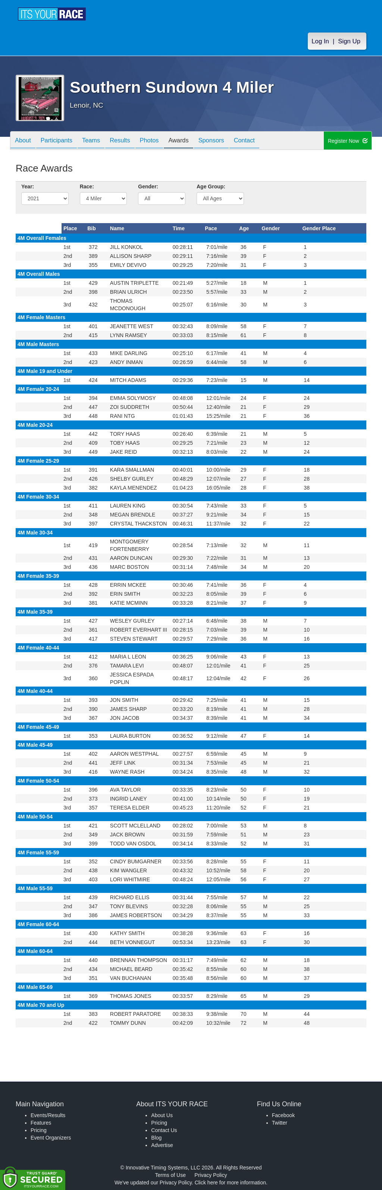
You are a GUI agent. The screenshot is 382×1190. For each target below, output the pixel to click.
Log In (320, 41)
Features (41, 1123)
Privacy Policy (210, 1175)
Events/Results (48, 1115)
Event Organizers (51, 1138)
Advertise (162, 1145)
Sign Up (349, 41)
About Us (162, 1115)
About (24, 141)
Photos (162, 141)
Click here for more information (230, 1183)
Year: (27, 186)
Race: (87, 186)
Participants (60, 141)
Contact (265, 141)
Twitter (279, 1123)
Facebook (283, 1115)
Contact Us (164, 1130)
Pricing (39, 1130)
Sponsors (229, 141)
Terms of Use (170, 1175)
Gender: (148, 186)
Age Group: (211, 186)
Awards (194, 141)
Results (129, 141)
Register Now (348, 141)
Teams (98, 141)
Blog (156, 1138)
